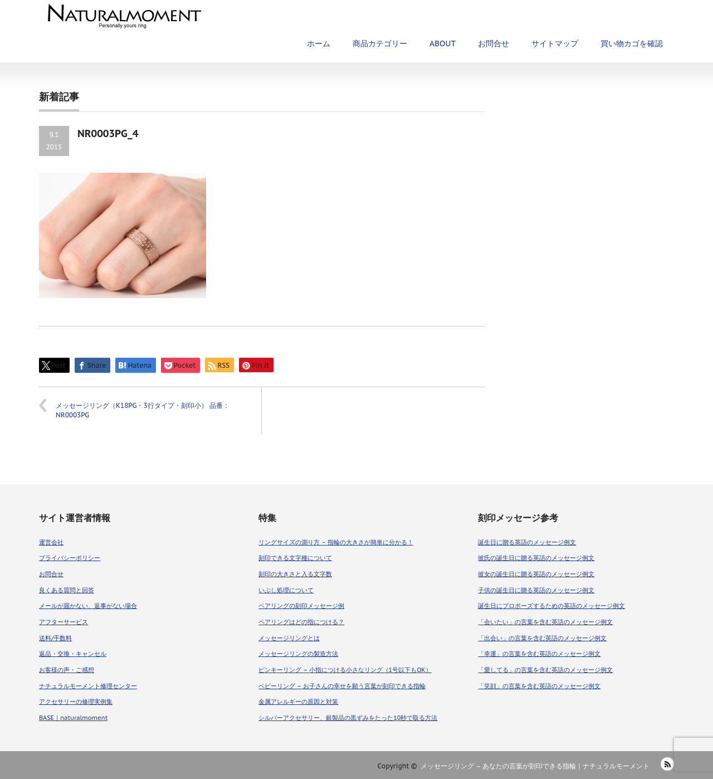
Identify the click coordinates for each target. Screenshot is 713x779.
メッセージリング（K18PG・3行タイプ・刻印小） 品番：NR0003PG (142, 410)
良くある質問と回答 (66, 590)
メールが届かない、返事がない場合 (88, 606)
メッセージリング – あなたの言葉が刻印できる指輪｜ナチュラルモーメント (535, 766)
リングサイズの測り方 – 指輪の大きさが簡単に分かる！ (335, 542)
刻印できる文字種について (295, 558)
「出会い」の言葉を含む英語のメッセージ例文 (542, 638)
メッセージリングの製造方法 (298, 654)
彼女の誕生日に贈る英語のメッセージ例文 (536, 574)
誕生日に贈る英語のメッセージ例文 (527, 542)
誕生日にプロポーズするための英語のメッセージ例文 (551, 606)
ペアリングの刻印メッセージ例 (301, 606)
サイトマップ (554, 43)
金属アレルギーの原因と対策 (298, 701)
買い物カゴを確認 (631, 43)
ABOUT (442, 43)
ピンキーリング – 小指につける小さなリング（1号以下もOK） (345, 670)
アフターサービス (63, 622)
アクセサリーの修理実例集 (76, 701)
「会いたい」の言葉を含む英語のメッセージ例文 (545, 622)
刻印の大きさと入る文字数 (295, 574)
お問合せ (493, 43)
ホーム (318, 43)
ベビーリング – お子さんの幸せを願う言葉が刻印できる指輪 (341, 686)
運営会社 (51, 542)
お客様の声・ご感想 (66, 670)
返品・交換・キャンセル (72, 654)
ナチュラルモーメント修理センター (88, 686)
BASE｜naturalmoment (73, 718)
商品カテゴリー (380, 43)
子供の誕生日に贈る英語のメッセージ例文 (536, 590)
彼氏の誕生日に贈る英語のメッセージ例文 (536, 558)
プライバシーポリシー (69, 558)
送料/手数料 (55, 638)
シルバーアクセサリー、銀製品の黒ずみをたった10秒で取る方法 (347, 718)
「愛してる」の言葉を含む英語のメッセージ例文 (545, 670)
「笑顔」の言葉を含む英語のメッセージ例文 (539, 686)
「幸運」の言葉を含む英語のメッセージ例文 (539, 654)
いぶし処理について (286, 590)
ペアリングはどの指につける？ (301, 622)
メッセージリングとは (289, 638)
